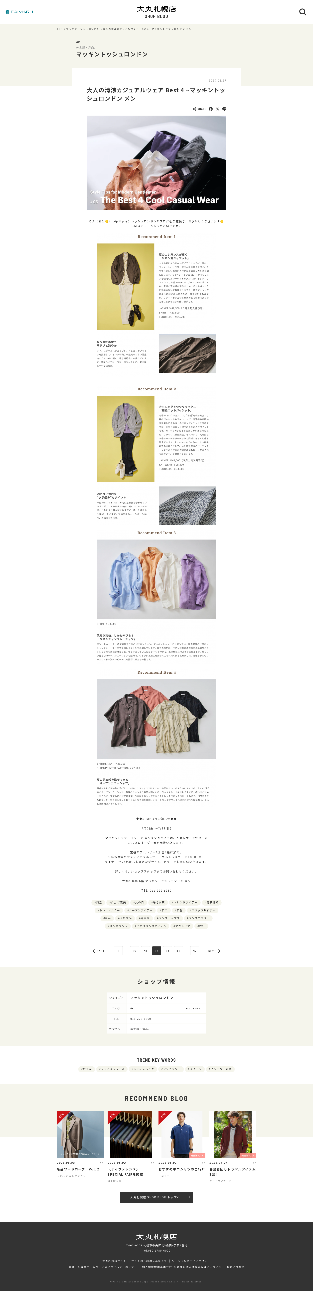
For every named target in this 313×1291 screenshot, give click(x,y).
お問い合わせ (236, 1266)
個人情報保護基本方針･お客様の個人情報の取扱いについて (182, 1266)
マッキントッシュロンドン (83, 29)
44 (178, 950)
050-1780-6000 (159, 1250)
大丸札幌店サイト (114, 1261)
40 (135, 950)
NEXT (214, 951)
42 (156, 950)
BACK (99, 951)
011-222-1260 (140, 1019)
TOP (60, 29)
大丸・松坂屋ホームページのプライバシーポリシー (103, 1266)
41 (145, 950)
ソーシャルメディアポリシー (191, 1261)
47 (195, 950)
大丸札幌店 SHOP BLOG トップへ (160, 1197)
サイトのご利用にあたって (149, 1261)
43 (167, 950)
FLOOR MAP (193, 1008)
